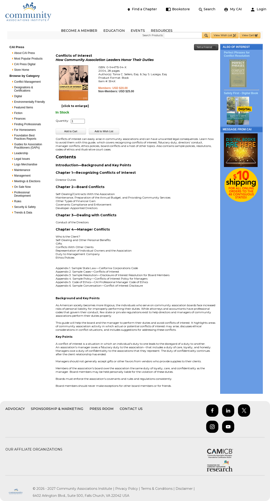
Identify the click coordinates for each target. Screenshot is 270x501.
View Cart (250, 35)
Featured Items (23, 107)
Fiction (18, 113)
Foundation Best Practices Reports (25, 137)
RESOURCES (162, 30)
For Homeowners (25, 129)
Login (258, 9)
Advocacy (15, 409)
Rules (18, 201)
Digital (18, 96)
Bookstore (178, 9)
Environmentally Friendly (29, 101)
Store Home (21, 69)
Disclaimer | (185, 489)
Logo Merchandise (25, 164)
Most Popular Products (28, 58)
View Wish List (225, 35)
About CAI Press (24, 53)
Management (22, 175)
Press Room (102, 409)
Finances (20, 118)
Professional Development (22, 194)
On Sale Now (22, 186)
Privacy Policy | (128, 489)
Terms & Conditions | (158, 489)
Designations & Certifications (23, 89)
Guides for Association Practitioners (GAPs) (28, 146)
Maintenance (22, 170)
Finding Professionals (27, 124)
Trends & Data (23, 212)
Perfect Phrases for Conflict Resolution (237, 54)
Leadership (21, 153)
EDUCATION (114, 30)
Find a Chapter (142, 9)
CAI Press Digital (25, 64)
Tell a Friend (206, 47)
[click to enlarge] (75, 106)
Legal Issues (22, 158)
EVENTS (138, 30)
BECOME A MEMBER (79, 30)
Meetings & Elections (27, 181)
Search (207, 9)
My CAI (233, 9)
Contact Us (131, 409)
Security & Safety (25, 207)
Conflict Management (27, 81)
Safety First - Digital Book (241, 93)
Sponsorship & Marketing (57, 409)
